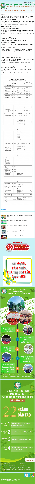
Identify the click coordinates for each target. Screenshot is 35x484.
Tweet (2, 209)
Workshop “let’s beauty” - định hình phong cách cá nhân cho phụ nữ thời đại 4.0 (20, 236)
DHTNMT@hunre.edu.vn (16, 481)
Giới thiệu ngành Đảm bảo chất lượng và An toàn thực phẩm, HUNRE (20, 215)
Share (5, 209)
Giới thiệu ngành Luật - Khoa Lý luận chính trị (15, 220)
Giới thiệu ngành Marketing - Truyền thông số (15, 225)
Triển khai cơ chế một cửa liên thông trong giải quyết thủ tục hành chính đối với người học (20, 231)
